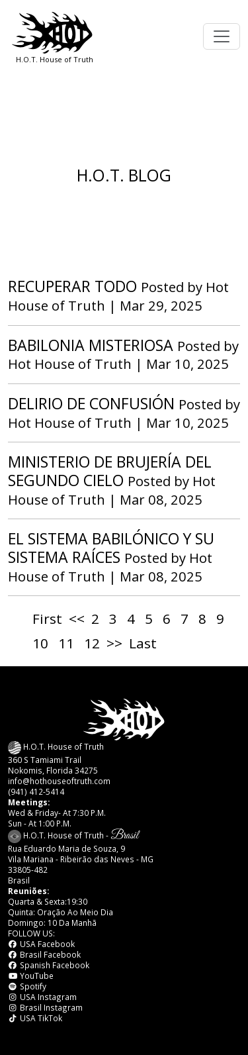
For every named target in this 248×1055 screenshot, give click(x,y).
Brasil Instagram (45, 1007)
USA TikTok (35, 1018)
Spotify (27, 986)
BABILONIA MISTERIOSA (90, 345)
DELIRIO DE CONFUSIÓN (91, 403)
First (47, 618)
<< (77, 618)
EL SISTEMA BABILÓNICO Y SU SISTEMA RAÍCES (111, 548)
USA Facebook (41, 943)
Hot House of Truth (71, 363)
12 (92, 643)
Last (143, 643)
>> (114, 643)
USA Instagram (42, 996)
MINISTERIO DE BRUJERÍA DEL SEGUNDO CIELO (110, 471)
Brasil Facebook (44, 954)
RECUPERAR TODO (72, 286)
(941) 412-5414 (36, 791)
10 (40, 643)
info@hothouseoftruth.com (59, 781)
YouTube (31, 975)
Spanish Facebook (48, 965)
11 (66, 643)
